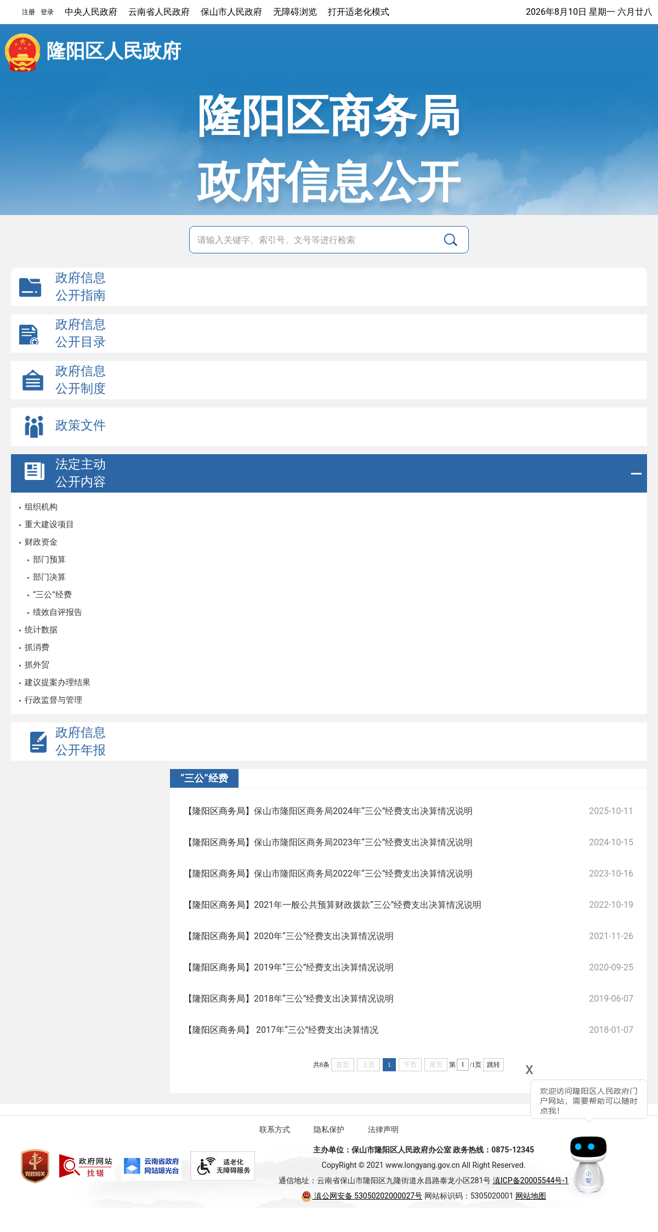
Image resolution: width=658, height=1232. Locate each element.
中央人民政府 (91, 12)
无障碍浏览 (295, 12)
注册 (28, 12)
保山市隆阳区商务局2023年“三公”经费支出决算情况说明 (363, 842)
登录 (47, 12)
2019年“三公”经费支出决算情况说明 (324, 967)
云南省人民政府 (159, 12)
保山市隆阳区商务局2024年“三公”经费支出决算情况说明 (363, 811)
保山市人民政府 (231, 12)
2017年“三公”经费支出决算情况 (316, 1030)
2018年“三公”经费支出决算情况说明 (324, 998)
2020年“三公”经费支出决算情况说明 (324, 936)
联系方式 (274, 1129)
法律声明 (383, 1129)
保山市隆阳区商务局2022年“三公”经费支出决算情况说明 (363, 873)
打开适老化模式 (358, 12)
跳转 (493, 1065)
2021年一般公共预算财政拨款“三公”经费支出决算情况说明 (367, 905)
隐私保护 (329, 1129)
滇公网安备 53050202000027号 (361, 1195)
